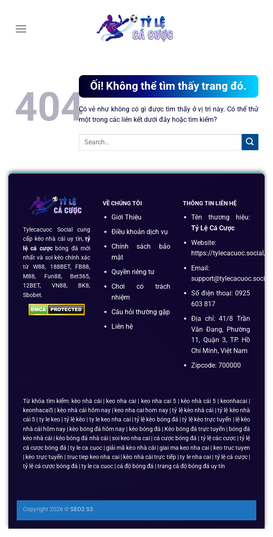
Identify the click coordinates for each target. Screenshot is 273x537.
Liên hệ (122, 326)
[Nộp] (250, 142)
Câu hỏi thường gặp (140, 312)
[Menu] (21, 28)
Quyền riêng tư (132, 272)
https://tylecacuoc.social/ (229, 253)
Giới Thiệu (126, 217)
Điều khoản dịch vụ (139, 232)
